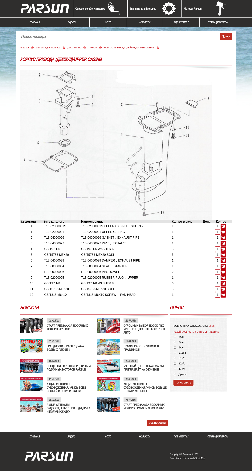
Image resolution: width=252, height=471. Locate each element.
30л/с (181, 363)
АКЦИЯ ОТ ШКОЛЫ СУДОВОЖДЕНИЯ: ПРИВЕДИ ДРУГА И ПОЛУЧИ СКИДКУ (68, 408)
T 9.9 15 (92, 47)
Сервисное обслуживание (90, 8)
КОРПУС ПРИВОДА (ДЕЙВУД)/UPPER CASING (129, 47)
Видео (71, 22)
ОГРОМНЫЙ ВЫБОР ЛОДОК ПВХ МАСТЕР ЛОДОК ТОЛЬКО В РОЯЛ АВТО (144, 329)
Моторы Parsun (192, 8)
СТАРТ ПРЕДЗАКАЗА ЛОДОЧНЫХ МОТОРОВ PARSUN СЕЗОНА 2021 (144, 406)
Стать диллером (217, 22)
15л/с (181, 358)
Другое (182, 374)
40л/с (181, 368)
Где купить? (181, 22)
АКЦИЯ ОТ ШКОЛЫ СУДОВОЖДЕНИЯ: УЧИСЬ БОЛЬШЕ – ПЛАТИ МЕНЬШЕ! (145, 387)
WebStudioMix (197, 458)
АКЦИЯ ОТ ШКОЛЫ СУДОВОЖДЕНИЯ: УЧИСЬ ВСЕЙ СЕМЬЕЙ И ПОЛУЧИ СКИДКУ (66, 387)
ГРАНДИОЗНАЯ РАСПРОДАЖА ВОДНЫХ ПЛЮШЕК (65, 347)
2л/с (181, 336)
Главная (34, 22)
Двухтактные (74, 47)
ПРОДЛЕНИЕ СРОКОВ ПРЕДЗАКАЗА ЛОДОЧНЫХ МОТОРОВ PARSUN (69, 367)
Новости (144, 22)
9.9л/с (182, 352)
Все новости (157, 423)
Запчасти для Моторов (143, 8)
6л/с (181, 342)
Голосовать (183, 382)
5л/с (181, 347)
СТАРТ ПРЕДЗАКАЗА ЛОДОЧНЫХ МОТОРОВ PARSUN (67, 327)
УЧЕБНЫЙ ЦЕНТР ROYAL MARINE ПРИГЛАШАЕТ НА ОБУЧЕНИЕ (144, 367)
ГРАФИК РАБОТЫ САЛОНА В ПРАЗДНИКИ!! (141, 347)
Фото (108, 22)
